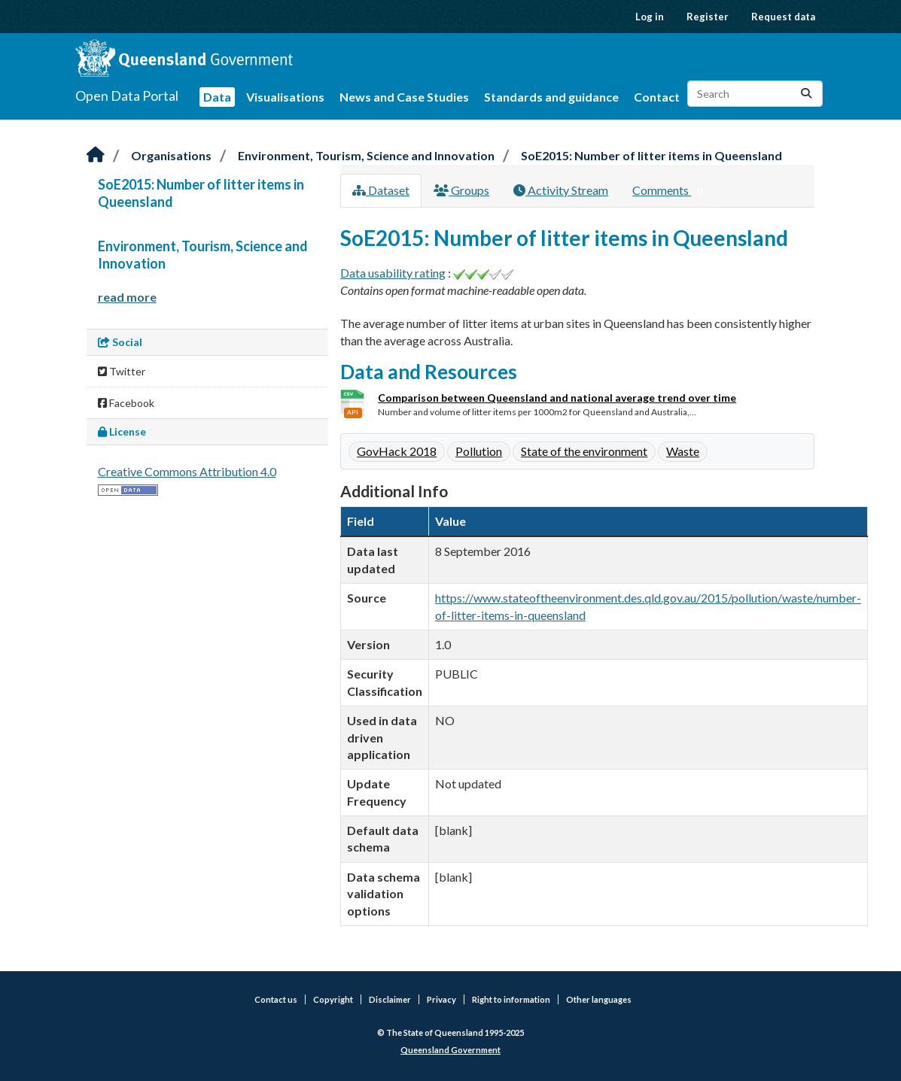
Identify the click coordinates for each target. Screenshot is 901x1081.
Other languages (599, 999)
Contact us (275, 999)
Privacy (441, 999)
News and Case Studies (404, 97)
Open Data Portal (126, 95)
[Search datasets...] (755, 93)
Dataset (380, 190)
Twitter (121, 371)
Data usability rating (393, 273)
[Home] (96, 155)
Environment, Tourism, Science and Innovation (366, 155)
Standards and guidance (551, 97)
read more (127, 297)
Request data (783, 17)
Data (217, 97)
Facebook (126, 402)
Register (707, 17)
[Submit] (806, 93)
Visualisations (285, 97)
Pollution (478, 451)
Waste (682, 451)
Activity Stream (560, 190)
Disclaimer (390, 999)
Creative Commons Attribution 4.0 (187, 471)
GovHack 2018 (397, 451)
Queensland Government (450, 1050)
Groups (461, 190)
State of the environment (584, 451)
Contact (657, 97)
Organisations (171, 155)
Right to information (511, 999)
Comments (670, 191)
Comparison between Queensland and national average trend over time (557, 397)
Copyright (333, 999)
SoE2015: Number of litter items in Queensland (651, 155)
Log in (649, 17)
